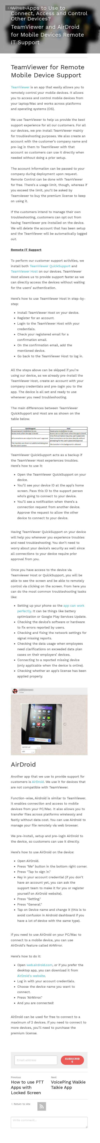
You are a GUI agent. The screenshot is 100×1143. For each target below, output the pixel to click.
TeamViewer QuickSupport (50, 260)
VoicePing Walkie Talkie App (69, 1078)
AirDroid (38, 778)
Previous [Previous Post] (16, 1071)
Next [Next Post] (54, 1071)
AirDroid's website (31, 972)
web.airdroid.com (39, 961)
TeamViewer (20, 87)
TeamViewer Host (24, 266)
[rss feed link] (41, 1100)
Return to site (17, 8)
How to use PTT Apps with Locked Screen (29, 1081)
